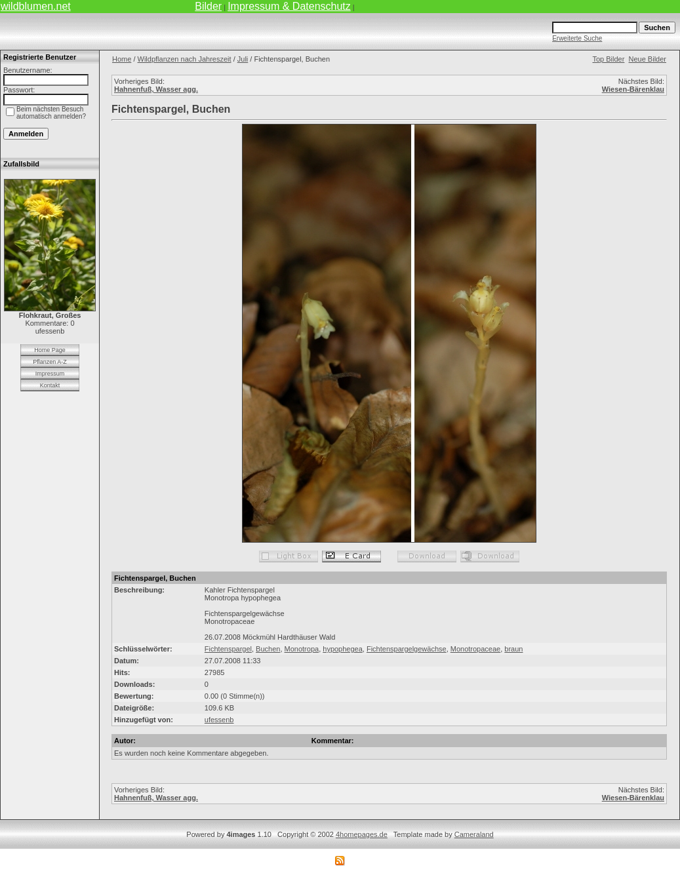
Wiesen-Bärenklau (633, 89)
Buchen (268, 649)
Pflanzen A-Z (50, 362)
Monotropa (302, 649)
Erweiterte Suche (577, 38)
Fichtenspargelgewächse (407, 649)
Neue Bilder (647, 59)
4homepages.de (362, 834)
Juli (243, 59)
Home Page (50, 350)
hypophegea (343, 649)
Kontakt (50, 385)
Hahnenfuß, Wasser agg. (156, 89)
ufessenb (219, 720)
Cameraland (474, 834)
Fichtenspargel (228, 649)
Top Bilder (608, 59)
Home (121, 59)
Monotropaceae (475, 649)
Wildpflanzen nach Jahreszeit (184, 59)
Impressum (50, 373)
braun (513, 649)
